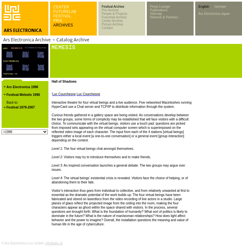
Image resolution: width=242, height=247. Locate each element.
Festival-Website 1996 (23, 95)
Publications (158, 10)
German (220, 6)
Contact (107, 28)
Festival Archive (113, 6)
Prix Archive (110, 10)
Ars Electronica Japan (214, 13)
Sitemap (156, 13)
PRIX (57, 20)
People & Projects (114, 13)
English (203, 6)
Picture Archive (112, 24)
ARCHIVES (63, 25)
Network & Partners (164, 17)
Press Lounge (160, 6)
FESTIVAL (62, 16)
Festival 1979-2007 (20, 107)
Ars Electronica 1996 (22, 87)
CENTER (61, 7)
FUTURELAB (64, 11)
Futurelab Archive (114, 17)
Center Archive (112, 21)
